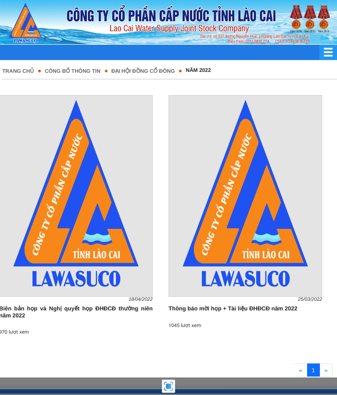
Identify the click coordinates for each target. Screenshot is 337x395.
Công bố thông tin (72, 71)
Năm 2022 (198, 70)
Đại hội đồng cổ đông (143, 71)
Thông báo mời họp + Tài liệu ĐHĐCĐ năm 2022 (233, 308)
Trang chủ (18, 71)
